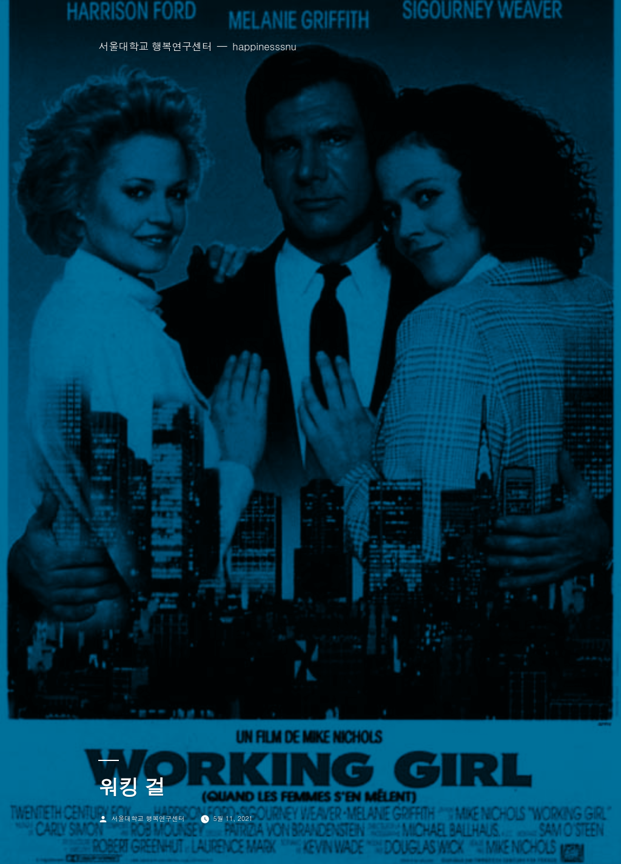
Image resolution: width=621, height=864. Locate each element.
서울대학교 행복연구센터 (155, 46)
